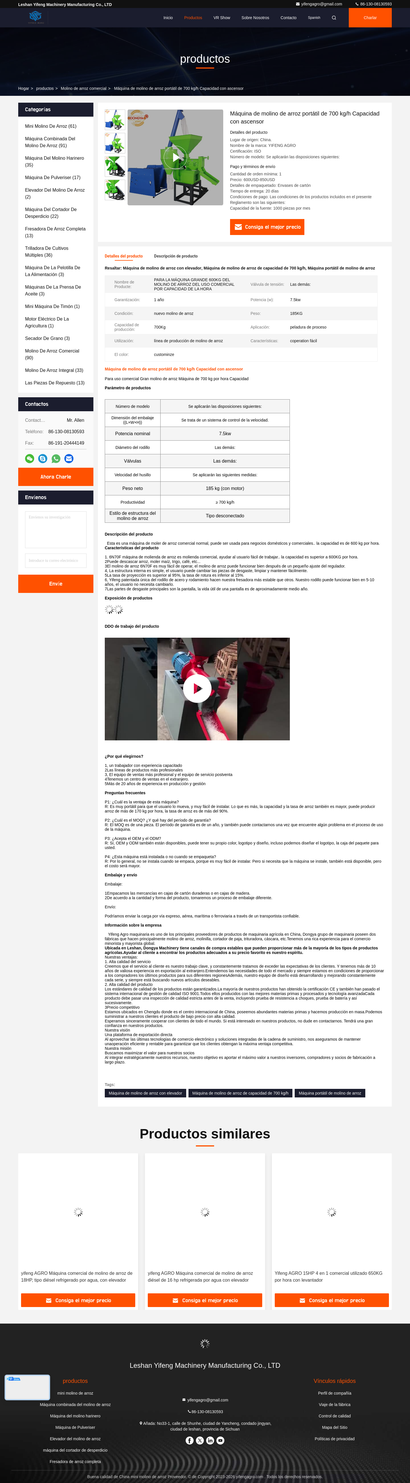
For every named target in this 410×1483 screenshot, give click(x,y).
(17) (53, 177)
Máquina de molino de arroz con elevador (145, 1093)
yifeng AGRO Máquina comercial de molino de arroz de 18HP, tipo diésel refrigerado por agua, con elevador (76, 1277)
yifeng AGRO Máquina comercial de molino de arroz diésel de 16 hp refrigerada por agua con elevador (200, 1277)
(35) (54, 161)
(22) (51, 213)
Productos (193, 17)
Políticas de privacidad (335, 1439)
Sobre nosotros (255, 17)
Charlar (370, 17)
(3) (52, 271)
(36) (46, 252)
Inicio (168, 17)
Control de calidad (335, 1416)
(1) (52, 306)
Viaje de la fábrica (334, 1404)
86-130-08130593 (373, 4)
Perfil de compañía (334, 1393)
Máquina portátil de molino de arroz (330, 1093)
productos (45, 88)
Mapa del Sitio (334, 1427)
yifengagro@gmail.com (319, 4)
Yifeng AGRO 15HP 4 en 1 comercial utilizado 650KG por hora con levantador (329, 1277)
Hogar (23, 88)
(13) (55, 232)
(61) (51, 126)
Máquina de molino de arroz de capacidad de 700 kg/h (240, 1093)
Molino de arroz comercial (83, 88)
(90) (52, 354)
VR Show (222, 17)
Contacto (289, 17)
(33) (54, 370)
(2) (55, 193)
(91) (50, 142)
